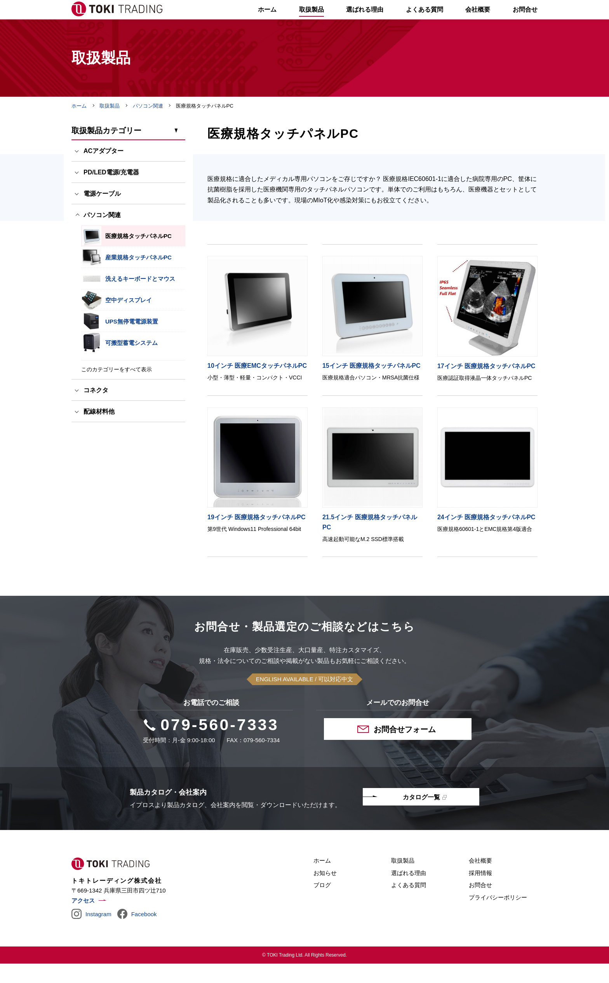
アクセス (83, 920)
